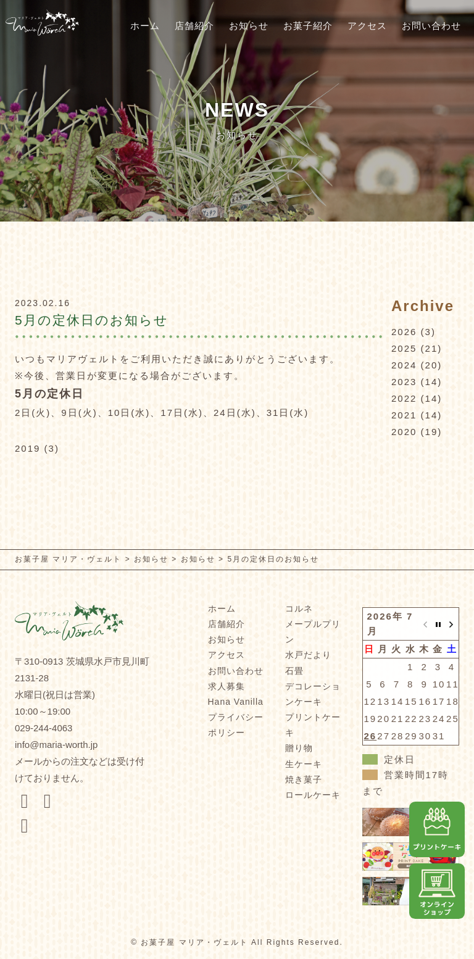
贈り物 (299, 748)
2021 (404, 415)
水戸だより (308, 655)
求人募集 (226, 686)
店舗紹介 (194, 25)
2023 (404, 381)
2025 (404, 348)
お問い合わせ (431, 25)
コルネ (299, 608)
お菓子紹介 (308, 25)
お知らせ (248, 25)
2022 (404, 398)
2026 (404, 331)
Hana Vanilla (236, 702)
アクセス (367, 25)
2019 (27, 448)
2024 (404, 365)
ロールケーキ (313, 795)
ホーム (145, 25)
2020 (404, 431)
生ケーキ (303, 764)
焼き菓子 (303, 779)
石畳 (294, 671)
